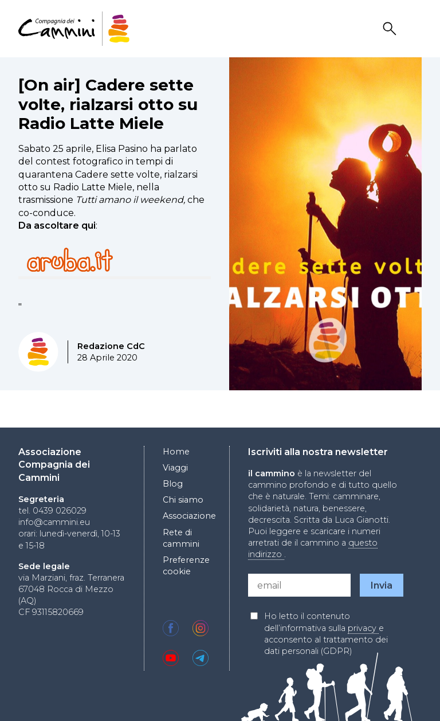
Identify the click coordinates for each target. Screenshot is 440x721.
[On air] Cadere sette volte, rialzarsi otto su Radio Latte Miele (108, 104)
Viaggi (175, 468)
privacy (363, 628)
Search (391, 29)
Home (176, 451)
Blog (173, 484)
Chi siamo (183, 500)
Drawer (414, 29)
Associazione (189, 516)
